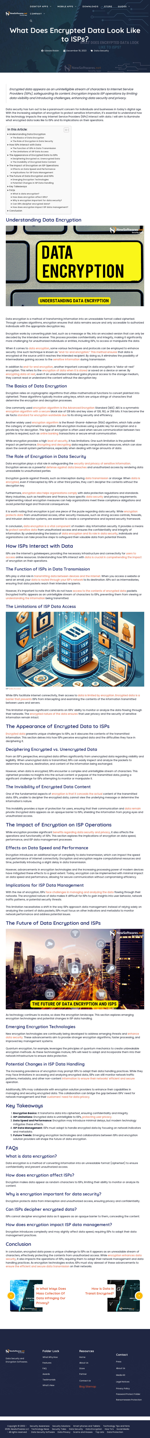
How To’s (109, 1429)
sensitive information (66, 359)
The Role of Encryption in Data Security (33, 141)
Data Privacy (64, 1432)
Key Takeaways (18, 186)
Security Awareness (40, 1426)
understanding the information (25, 598)
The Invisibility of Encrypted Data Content (34, 162)
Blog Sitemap (87, 1386)
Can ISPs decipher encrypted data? (31, 204)
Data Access (15, 688)
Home (82, 1357)
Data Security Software (43, 1432)
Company (39, 13)
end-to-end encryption (38, 367)
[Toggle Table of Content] (65, 129)
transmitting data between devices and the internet (67, 576)
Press (118, 1361)
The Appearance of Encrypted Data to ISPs (33, 155)
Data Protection (115, 1432)
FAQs (12, 190)
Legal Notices (122, 1381)
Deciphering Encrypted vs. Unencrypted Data (36, 158)
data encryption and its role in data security (90, 533)
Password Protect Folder (128, 1394)
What (45, 1357)
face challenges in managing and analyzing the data (80, 892)
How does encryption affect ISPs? (30, 197)
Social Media (123, 1429)
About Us (83, 1362)
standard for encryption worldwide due (42, 415)
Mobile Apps (68, 6)
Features (47, 1362)
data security (94, 496)
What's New (48, 1385)
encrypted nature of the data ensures (54, 714)
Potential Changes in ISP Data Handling (33, 183)
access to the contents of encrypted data (99, 591)
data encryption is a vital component (47, 526)
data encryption (39, 348)
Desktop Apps (42, 6)
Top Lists (99, 1432)
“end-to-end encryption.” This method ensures (87, 352)
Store (108, 6)
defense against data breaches (66, 467)
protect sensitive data (23, 530)
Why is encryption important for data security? (37, 200)
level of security (57, 441)
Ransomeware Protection (129, 1399)
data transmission (96, 478)
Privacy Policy (123, 1388)
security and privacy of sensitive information (102, 463)
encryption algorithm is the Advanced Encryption (64, 408)
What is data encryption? (26, 193)
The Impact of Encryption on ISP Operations (34, 165)
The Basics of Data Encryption (28, 137)
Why (51, 1357)
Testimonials (49, 1379)
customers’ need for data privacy (68, 1097)
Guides (125, 6)
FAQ (45, 1368)
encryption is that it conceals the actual (77, 794)
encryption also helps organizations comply (49, 493)
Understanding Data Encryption (27, 134)
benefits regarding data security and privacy (81, 832)
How (55, 1357)
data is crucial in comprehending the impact (113, 557)
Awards (46, 1374)
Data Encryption (94, 1429)
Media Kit (120, 1375)
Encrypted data (15, 734)
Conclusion (15, 210)
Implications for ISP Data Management (33, 172)
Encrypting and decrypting (54, 444)
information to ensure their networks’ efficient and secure (98, 1078)
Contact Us (85, 1380)
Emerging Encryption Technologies (31, 179)
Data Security (101, 50)
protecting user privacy (96, 1117)
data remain (133, 808)
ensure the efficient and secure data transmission (37, 1266)
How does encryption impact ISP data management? (40, 207)
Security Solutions (61, 1426)
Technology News (40, 1429)
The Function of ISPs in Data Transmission (34, 148)
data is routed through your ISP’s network (57, 579)
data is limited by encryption (96, 695)
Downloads (90, 6)
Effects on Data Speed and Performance (34, 169)
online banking (49, 433)
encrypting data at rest (20, 374)
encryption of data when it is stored (64, 370)
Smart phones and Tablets (86, 1426)
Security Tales (59, 1429)
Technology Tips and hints (116, 1426)
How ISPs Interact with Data (25, 144)
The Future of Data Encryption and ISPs (31, 176)
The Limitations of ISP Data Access (31, 151)
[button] (31, 21)
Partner (83, 1374)
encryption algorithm (45, 422)
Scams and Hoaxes (83, 1432)
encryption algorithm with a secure (28, 411)
